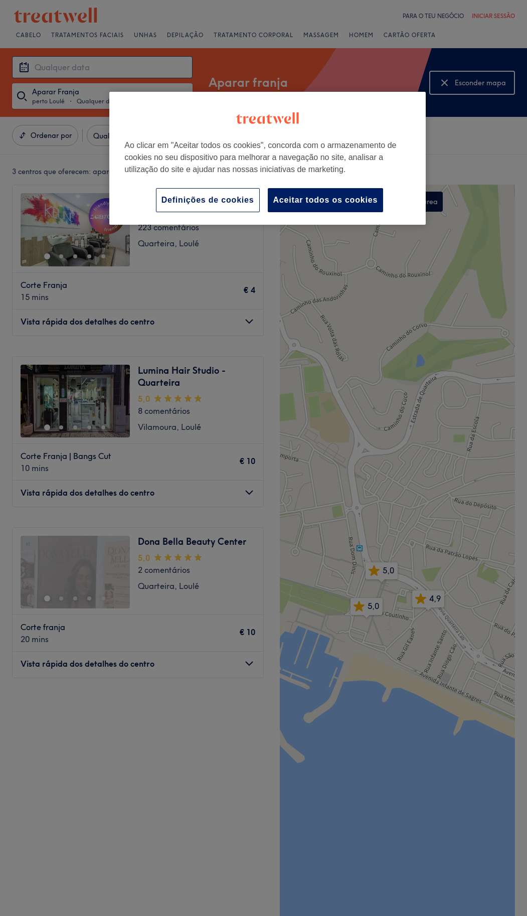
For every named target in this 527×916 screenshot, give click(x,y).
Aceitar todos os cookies (325, 200)
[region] (267, 158)
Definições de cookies (207, 200)
